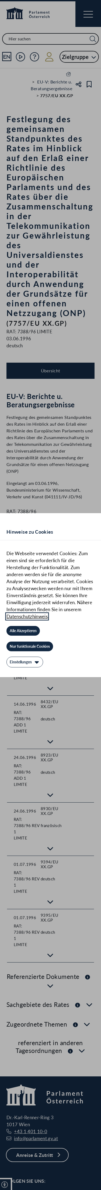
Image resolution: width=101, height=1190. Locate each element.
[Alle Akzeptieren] (23, 631)
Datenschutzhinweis (27, 616)
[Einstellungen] (24, 662)
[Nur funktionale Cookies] (29, 646)
